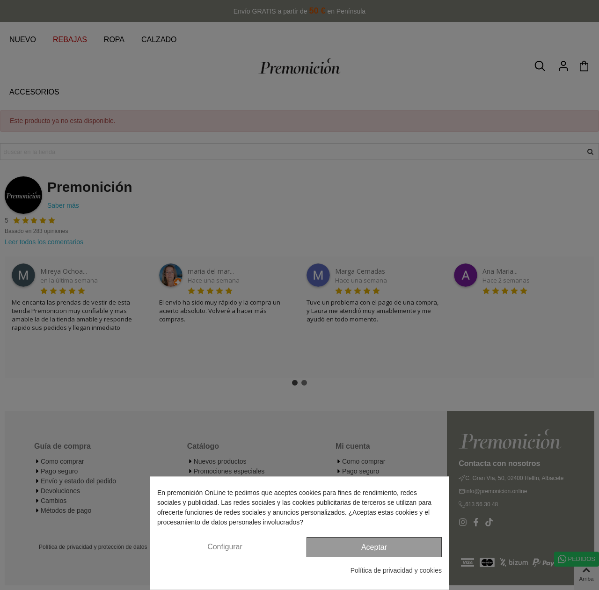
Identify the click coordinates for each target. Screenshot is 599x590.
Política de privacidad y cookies (396, 570)
